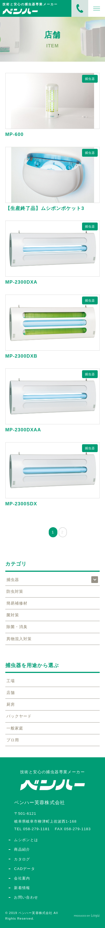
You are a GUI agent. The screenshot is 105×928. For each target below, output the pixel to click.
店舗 (10, 692)
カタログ (22, 859)
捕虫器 (90, 78)
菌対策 (12, 615)
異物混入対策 (19, 639)
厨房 (10, 704)
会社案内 (22, 878)
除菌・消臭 (17, 626)
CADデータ (24, 869)
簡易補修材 (17, 603)
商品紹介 (22, 849)
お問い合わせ (26, 897)
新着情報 (22, 888)
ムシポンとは (26, 840)
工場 (10, 681)
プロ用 (12, 740)
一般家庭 (14, 728)
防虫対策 (14, 591)
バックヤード (19, 716)
